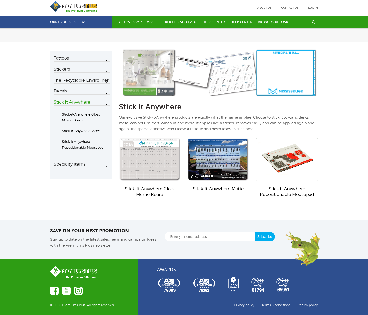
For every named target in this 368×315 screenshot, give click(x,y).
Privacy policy (244, 305)
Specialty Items (69, 164)
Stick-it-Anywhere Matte (81, 131)
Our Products (67, 22)
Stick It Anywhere (72, 102)
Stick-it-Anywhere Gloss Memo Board (81, 117)
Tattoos (61, 58)
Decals (60, 90)
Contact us (290, 8)
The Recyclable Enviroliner (81, 80)
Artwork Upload (273, 22)
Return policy (308, 305)
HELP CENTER (241, 22)
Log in (313, 8)
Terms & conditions (276, 305)
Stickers (62, 69)
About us (264, 8)
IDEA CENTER (214, 22)
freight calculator (181, 22)
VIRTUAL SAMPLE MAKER (138, 22)
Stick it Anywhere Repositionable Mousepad (83, 144)
